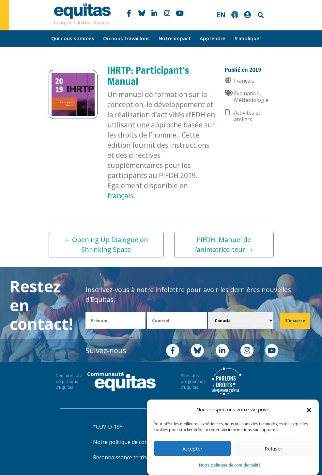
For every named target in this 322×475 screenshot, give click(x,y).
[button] (309, 409)
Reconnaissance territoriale (126, 457)
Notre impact (175, 38)
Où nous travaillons (126, 38)
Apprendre (212, 38)
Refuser (274, 448)
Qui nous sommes (72, 38)
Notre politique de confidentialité (230, 465)
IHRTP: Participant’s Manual (148, 75)
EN (221, 14)
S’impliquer (248, 38)
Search (260, 15)
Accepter (192, 448)
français (120, 195)
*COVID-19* (108, 426)
